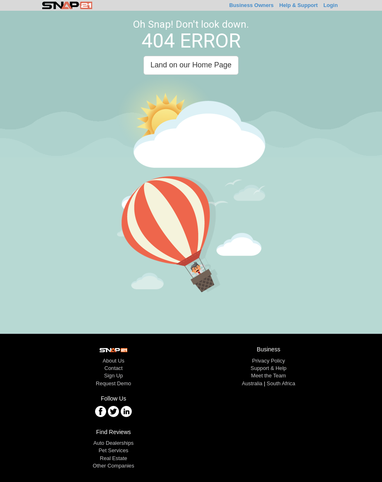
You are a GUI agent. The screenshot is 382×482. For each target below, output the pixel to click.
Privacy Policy (268, 361)
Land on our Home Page (191, 65)
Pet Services (114, 450)
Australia (252, 383)
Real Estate (113, 458)
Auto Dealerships (113, 443)
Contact (113, 368)
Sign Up (113, 375)
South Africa (281, 383)
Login (330, 5)
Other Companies (113, 466)
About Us (113, 361)
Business (251, 5)
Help (298, 5)
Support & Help (268, 368)
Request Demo (113, 383)
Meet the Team (268, 375)
